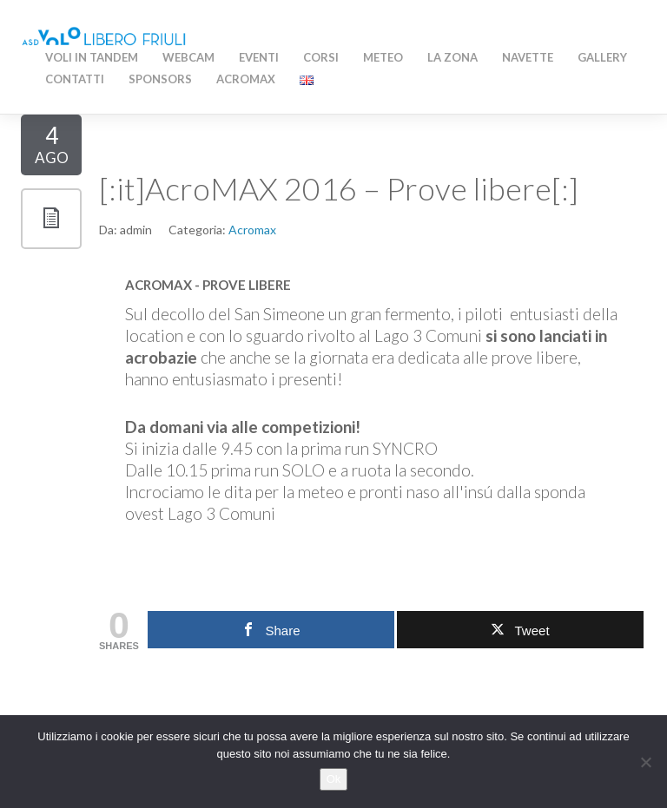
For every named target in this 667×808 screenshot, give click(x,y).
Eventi (259, 57)
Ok (334, 778)
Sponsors (160, 79)
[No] (645, 762)
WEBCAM (188, 57)
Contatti (74, 79)
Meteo (383, 57)
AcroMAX (245, 79)
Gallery (602, 57)
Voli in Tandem (91, 57)
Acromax (252, 229)
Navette (527, 57)
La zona (452, 57)
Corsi (321, 57)
